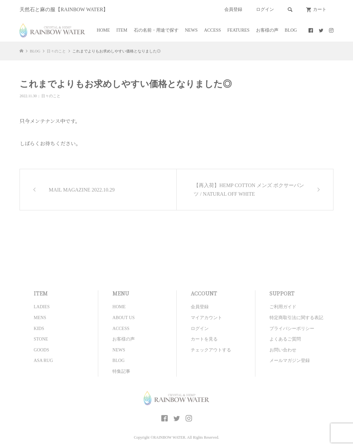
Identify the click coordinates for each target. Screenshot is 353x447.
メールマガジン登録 (289, 360)
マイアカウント (206, 317)
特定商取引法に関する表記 (296, 317)
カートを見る (204, 339)
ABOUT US (123, 317)
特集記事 (121, 371)
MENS (40, 317)
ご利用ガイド (282, 306)
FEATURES (238, 30)
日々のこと (50, 96)
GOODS (41, 350)
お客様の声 (267, 30)
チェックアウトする (211, 350)
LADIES (42, 306)
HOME (103, 30)
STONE (41, 339)
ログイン (265, 9)
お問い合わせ (282, 350)
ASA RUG (43, 360)
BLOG (291, 30)
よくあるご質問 (285, 339)
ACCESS (212, 30)
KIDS (39, 328)
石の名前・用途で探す (156, 30)
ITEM (121, 30)
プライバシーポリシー (291, 328)
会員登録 (233, 9)
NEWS (191, 30)
